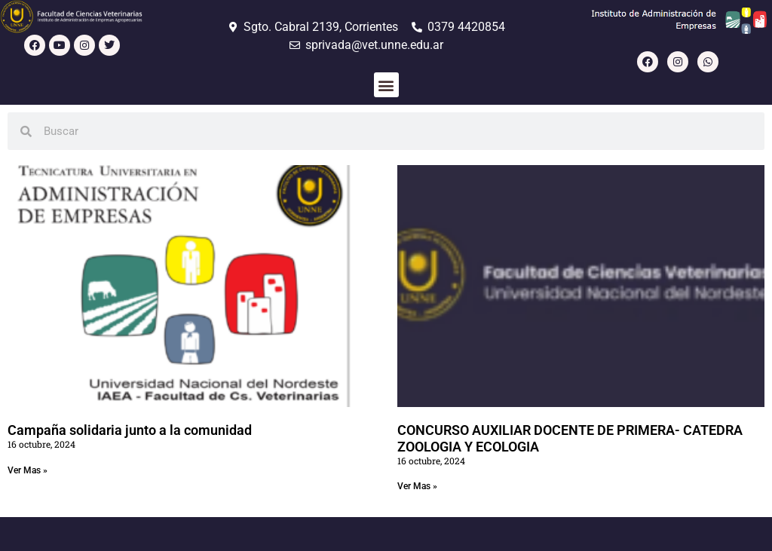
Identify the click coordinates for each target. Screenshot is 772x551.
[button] (386, 84)
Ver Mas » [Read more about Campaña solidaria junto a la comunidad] (27, 470)
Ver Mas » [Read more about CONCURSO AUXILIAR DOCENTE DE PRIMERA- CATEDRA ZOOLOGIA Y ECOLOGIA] (417, 486)
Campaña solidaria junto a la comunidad (130, 430)
